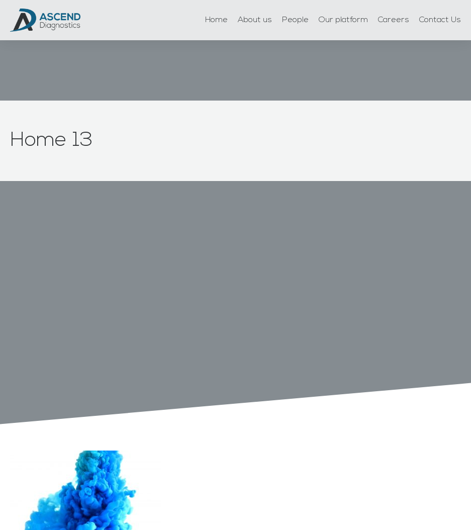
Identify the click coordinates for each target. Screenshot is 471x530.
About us (255, 20)
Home (216, 20)
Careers (393, 20)
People (295, 20)
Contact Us (440, 20)
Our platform (343, 20)
